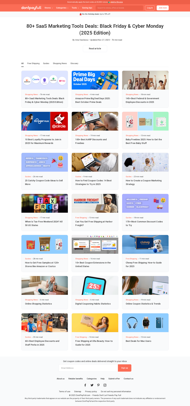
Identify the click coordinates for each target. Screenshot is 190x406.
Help (103, 379)
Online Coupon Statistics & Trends (143, 303)
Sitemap (77, 391)
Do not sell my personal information (116, 391)
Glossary (74, 63)
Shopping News (60, 63)
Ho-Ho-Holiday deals (90, 14)
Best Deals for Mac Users (138, 341)
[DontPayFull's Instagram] (105, 385)
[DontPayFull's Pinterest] (98, 385)
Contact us (128, 379)
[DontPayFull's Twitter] (92, 385)
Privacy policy (91, 391)
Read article (95, 48)
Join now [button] (163, 8)
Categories (92, 379)
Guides (46, 63)
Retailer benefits (75, 379)
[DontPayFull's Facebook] (85, 385)
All (22, 63)
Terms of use (64, 391)
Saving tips (87, 8)
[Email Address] (88, 368)
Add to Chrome (117, 2)
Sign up (124, 368)
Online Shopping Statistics (38, 303)
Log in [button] (150, 8)
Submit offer (114, 379)
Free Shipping (33, 63)
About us (61, 379)
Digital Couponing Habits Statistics (93, 303)
